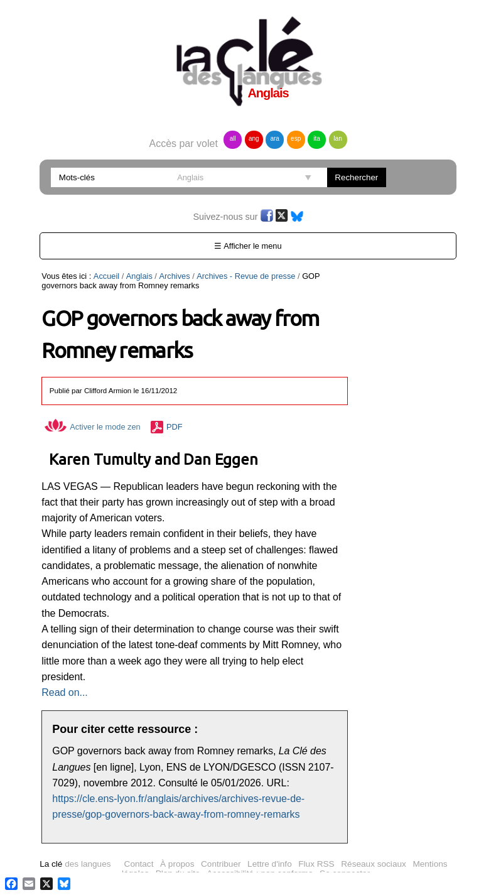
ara (274, 138)
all (233, 138)
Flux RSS (316, 864)
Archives (174, 276)
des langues (75, 864)
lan (337, 138)
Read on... (64, 692)
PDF (174, 426)
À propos (177, 864)
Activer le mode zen (92, 426)
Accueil (106, 276)
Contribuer (220, 864)
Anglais (139, 276)
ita (316, 138)
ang (254, 138)
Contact (139, 864)
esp (296, 138)
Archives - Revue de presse (246, 276)
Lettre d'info (269, 864)
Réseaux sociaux (373, 864)
